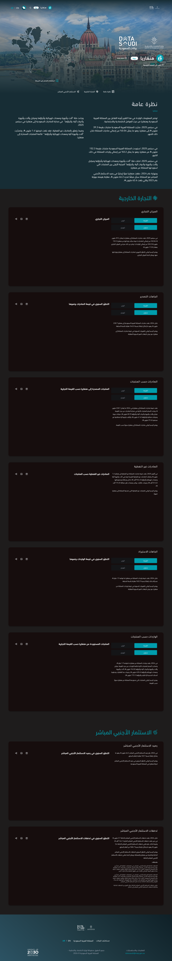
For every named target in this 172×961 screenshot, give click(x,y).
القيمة (145, 220)
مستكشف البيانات (103, 940)
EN (17, 8)
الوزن (123, 220)
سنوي (146, 227)
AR (12, 8)
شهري (123, 227)
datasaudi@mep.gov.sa (135, 953)
